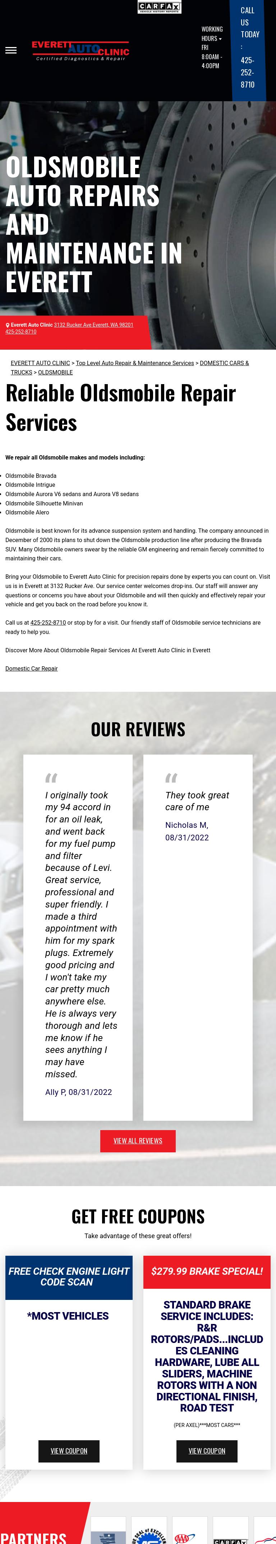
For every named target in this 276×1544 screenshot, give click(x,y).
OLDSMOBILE (55, 372)
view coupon (69, 1450)
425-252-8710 (247, 71)
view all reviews (138, 1140)
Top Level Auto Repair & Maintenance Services (135, 363)
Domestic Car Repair (31, 668)
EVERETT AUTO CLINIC (40, 363)
